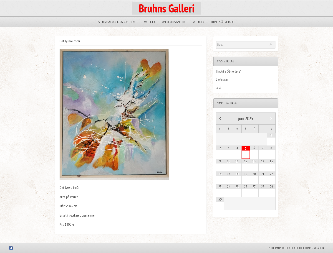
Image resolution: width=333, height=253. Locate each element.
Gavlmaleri (222, 79)
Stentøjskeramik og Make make (117, 22)
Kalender (198, 22)
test (218, 87)
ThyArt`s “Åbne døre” (223, 22)
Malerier (149, 22)
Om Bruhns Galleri (173, 22)
